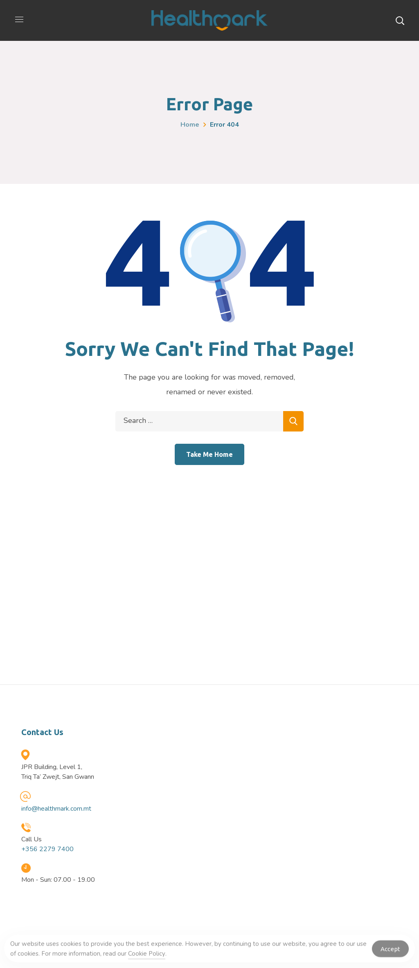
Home (189, 124)
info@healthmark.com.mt (56, 808)
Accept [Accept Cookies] (390, 951)
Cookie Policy (146, 956)
